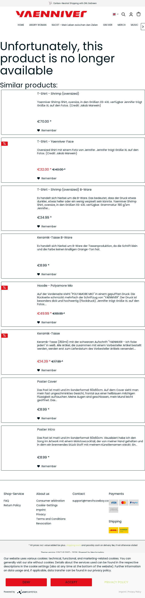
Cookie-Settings (47, 505)
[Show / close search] (123, 14)
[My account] (131, 14)
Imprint (41, 510)
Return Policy (12, 505)
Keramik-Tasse (48, 334)
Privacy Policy (116, 582)
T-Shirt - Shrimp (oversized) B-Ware (64, 190)
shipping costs (73, 545)
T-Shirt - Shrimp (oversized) (58, 94)
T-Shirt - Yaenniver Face (55, 142)
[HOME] (21, 25)
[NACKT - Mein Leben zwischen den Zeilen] (74, 25)
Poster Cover (47, 382)
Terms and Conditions (51, 519)
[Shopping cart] (138, 14)
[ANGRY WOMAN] (38, 25)
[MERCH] (121, 25)
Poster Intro (46, 430)
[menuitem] (116, 14)
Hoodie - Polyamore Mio (55, 286)
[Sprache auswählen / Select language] (116, 14)
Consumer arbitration (50, 501)
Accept (71, 582)
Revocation (43, 523)
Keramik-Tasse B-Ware (54, 238)
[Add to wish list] (46, 130)
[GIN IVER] (107, 25)
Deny (26, 582)
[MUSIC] (134, 25)
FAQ (6, 501)
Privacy (41, 514)
